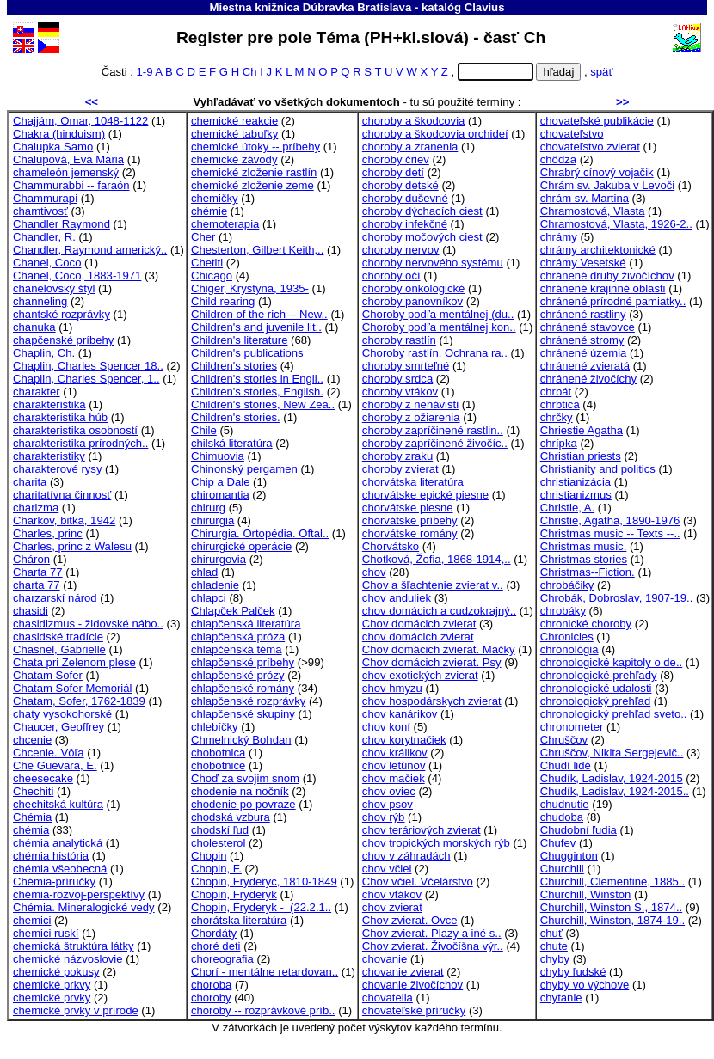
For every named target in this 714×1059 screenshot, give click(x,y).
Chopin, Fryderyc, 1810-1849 (264, 881)
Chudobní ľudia (578, 829)
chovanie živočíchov (412, 984)
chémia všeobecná (60, 868)
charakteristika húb (60, 417)
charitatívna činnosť (62, 494)
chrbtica (560, 404)
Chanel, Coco (47, 262)
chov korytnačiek (404, 739)
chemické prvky (51, 997)
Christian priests (580, 456)
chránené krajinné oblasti (603, 288)
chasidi (30, 610)
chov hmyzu (392, 688)
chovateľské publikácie (597, 120)
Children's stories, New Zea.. (263, 404)
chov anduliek (396, 597)
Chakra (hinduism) (59, 133)
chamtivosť (40, 211)
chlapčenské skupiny (243, 713)
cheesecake (43, 778)
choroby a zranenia (410, 146)
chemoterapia (225, 223)
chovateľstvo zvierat (590, 146)
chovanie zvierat (403, 971)
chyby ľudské (573, 971)
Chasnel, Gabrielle (59, 649)
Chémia (32, 817)
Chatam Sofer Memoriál (72, 688)
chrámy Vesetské (583, 262)
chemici (32, 920)
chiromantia (220, 494)
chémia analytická (57, 842)
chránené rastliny (583, 314)
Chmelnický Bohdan (241, 739)
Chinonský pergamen (244, 468)
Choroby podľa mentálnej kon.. (439, 327)
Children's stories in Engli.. (257, 378)
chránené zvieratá (585, 365)
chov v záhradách (406, 855)
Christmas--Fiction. (587, 572)
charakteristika (49, 404)
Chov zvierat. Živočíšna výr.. (432, 946)
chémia (31, 829)
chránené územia (583, 352)
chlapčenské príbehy (242, 662)
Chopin (209, 855)
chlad (204, 572)
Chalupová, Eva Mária (68, 159)
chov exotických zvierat (420, 675)
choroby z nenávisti (410, 404)
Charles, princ (48, 533)
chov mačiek (393, 778)
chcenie (32, 739)
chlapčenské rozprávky (248, 701)
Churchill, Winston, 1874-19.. (612, 920)
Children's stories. (235, 417)
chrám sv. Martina (584, 198)
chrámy (558, 236)
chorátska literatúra (238, 920)
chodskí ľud (220, 829)
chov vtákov (392, 894)
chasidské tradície (58, 636)
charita (29, 481)
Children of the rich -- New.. (259, 314)
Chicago (211, 275)
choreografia (222, 958)
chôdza (558, 159)
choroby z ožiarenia (411, 417)
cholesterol (218, 842)
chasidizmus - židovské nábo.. (88, 623)
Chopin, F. (216, 868)
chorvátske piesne (407, 507)
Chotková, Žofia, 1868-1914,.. (436, 559)
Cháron (31, 559)
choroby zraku (397, 456)
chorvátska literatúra (413, 481)
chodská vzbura (230, 817)
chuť (551, 933)
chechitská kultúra (58, 804)
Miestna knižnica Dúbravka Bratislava (311, 7)
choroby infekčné (404, 223)
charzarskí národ (55, 597)
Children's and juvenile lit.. (256, 327)
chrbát (555, 391)
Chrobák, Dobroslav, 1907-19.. (616, 597)
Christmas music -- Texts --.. (610, 533)
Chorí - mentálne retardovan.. (264, 971)
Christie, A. (567, 507)
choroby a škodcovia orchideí (435, 133)
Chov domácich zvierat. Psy (432, 662)
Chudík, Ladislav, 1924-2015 (611, 778)
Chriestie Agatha (581, 430)
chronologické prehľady (598, 675)
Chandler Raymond (61, 223)
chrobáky (563, 610)
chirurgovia (218, 559)
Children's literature (239, 340)
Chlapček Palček (233, 610)
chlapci (208, 597)
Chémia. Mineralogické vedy (84, 907)
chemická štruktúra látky (73, 946)
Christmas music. (583, 546)
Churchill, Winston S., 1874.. (611, 907)
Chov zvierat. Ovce (410, 920)
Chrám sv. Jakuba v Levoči (607, 185)
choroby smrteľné (405, 365)
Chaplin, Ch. (44, 352)
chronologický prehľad (595, 701)
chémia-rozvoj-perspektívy (79, 894)
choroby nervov (401, 249)
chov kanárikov (399, 713)
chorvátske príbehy (410, 520)
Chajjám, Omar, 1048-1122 (80, 120)
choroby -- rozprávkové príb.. (263, 1010)
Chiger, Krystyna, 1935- (250, 288)
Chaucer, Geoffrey (58, 726)
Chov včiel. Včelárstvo (417, 881)
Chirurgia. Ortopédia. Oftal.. (260, 533)
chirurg (208, 507)
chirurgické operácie (241, 546)
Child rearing (223, 301)
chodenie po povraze (243, 804)
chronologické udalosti (596, 688)
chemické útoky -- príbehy (255, 146)
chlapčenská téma (236, 649)
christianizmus (576, 494)
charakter (36, 391)
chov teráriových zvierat (421, 829)
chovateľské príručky (413, 1010)
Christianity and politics (598, 468)
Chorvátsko (390, 546)
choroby (211, 997)
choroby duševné (405, 198)
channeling (40, 301)
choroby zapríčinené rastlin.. (432, 430)
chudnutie (564, 804)
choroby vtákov (400, 391)
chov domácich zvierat (418, 636)
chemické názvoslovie (68, 958)
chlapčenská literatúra (246, 623)
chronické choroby (585, 623)
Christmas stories (583, 559)
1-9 (144, 71)
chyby (554, 958)
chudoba (561, 817)
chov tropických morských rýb (436, 842)
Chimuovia (217, 456)
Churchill (562, 868)
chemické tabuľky (234, 133)
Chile (204, 430)
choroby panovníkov (412, 301)
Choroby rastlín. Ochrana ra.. (435, 352)
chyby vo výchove (584, 984)
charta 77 (36, 584)
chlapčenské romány (242, 688)
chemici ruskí (46, 933)
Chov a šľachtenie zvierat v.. (432, 584)
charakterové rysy (57, 468)
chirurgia (212, 520)
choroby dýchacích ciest (422, 211)
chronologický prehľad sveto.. (613, 713)
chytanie (561, 997)
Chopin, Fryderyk (234, 894)
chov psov (387, 804)
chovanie (384, 958)
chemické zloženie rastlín (254, 172)
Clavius (485, 7)
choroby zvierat (400, 468)
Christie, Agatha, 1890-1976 (610, 520)
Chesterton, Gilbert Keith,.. (257, 249)
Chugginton (569, 855)
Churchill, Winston (585, 894)
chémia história (51, 855)
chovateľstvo (572, 133)
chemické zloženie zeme (252, 185)
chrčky (556, 417)
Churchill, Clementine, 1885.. (612, 881)
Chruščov (564, 739)
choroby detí (393, 172)
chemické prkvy (51, 984)
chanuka (34, 327)
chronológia (569, 649)
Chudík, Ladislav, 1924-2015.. (614, 791)
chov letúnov (394, 765)
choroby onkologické (413, 288)
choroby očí (391, 275)
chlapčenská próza (238, 636)
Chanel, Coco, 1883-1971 (77, 275)
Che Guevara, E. (55, 765)
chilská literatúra (232, 443)
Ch (250, 71)
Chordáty (214, 933)
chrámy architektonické (598, 249)
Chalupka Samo (53, 146)
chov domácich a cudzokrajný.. (439, 610)
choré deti (216, 946)
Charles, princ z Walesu (72, 546)
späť (601, 71)
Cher (203, 236)
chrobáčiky (567, 584)
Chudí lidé (565, 765)
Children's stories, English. (257, 391)
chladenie (215, 584)
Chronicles (567, 636)
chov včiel (387, 868)
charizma (35, 507)
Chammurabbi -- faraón (71, 185)
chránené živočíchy (588, 378)
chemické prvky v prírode (75, 1010)
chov (374, 572)
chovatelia (387, 997)
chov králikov (395, 752)
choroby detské (400, 185)
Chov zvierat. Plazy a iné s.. (432, 933)
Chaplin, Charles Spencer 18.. (88, 365)
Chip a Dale (220, 481)
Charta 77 (38, 572)
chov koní (386, 726)
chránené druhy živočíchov (607, 275)
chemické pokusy (56, 971)
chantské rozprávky (61, 314)
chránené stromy (582, 340)
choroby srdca (397, 378)
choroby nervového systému (432, 262)
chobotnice (218, 765)
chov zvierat (392, 907)
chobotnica (218, 752)
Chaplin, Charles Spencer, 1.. (86, 378)
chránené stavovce (587, 327)
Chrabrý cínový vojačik (597, 172)
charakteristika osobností (75, 430)
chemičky (214, 198)
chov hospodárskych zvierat (432, 701)
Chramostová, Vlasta (592, 211)
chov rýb (383, 817)
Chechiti (33, 791)
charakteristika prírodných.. (80, 443)
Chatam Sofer (48, 675)
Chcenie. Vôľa (48, 752)
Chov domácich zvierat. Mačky (438, 649)
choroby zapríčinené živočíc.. (435, 443)
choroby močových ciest (422, 236)
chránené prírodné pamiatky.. (613, 301)
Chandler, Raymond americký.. (90, 249)
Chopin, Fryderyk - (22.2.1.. (261, 907)
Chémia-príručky (54, 881)
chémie (209, 211)
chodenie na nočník (240, 791)
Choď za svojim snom (245, 778)
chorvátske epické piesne (425, 494)
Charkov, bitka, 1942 (64, 520)
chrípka (558, 443)
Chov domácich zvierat (419, 623)
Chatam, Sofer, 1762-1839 (79, 701)
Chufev (558, 842)
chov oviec (388, 791)
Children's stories (234, 365)
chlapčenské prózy (238, 675)
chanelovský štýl (54, 288)
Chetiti (207, 262)
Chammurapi (45, 198)
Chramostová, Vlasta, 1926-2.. (616, 223)
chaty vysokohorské (62, 713)
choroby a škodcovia (413, 120)
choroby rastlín (399, 340)
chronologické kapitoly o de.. (611, 662)
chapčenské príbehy (63, 340)
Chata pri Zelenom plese (74, 662)
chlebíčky (214, 726)
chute (554, 946)
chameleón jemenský (66, 172)
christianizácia (575, 481)
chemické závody (234, 159)
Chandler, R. (44, 236)
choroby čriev (395, 159)
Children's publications (247, 352)
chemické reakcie (234, 120)
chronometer (572, 726)
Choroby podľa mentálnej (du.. (438, 314)
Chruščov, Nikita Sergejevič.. (612, 752)
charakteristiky (49, 456)
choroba (211, 984)
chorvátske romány (410, 533)
